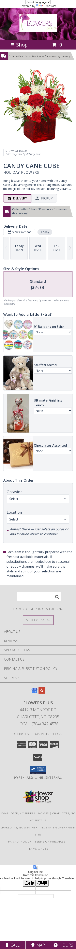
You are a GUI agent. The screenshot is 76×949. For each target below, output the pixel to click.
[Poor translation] (42, 883)
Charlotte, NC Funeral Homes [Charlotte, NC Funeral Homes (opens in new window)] (25, 813)
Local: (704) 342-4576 (38, 724)
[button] (38, 770)
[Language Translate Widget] (38, 2)
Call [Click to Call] (12, 945)
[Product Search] (39, 596)
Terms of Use (38, 848)
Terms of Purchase (50, 841)
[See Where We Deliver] (38, 620)
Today (45, 232)
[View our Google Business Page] (34, 692)
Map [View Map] (38, 945)
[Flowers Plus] (38, 30)
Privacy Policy (19, 841)
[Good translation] (29, 883)
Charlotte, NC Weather (18, 827)
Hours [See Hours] (63, 945)
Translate (46, 6)
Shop (19, 44)
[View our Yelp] (42, 692)
